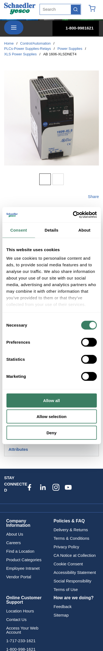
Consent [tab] (18, 229)
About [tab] (84, 229)
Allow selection (51, 416)
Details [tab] (52, 229)
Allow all (51, 400)
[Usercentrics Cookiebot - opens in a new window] (73, 214)
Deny (51, 432)
